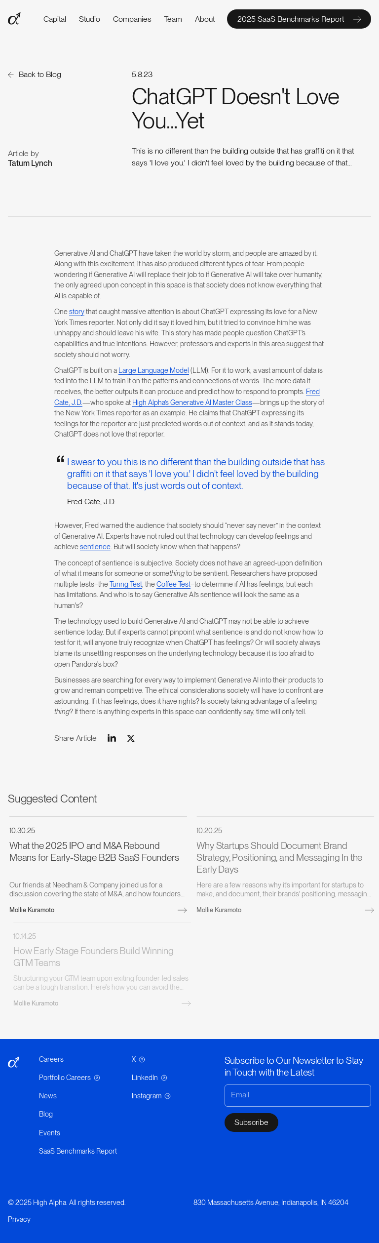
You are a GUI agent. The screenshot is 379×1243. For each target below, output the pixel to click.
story (76, 311)
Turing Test (126, 584)
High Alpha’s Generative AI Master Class (192, 402)
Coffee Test (173, 584)
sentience (95, 546)
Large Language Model (153, 370)
